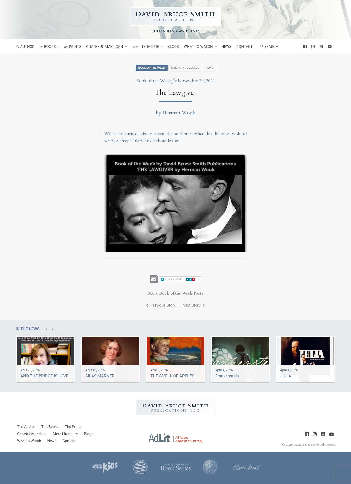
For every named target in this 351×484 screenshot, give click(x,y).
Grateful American (104, 46)
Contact (244, 46)
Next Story (193, 305)
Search (269, 46)
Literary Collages (185, 67)
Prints (72, 46)
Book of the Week (151, 67)
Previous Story (161, 305)
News (226, 46)
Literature (145, 46)
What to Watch (198, 46)
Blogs (173, 46)
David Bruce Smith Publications (314, 445)
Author (25, 46)
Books (47, 46)
